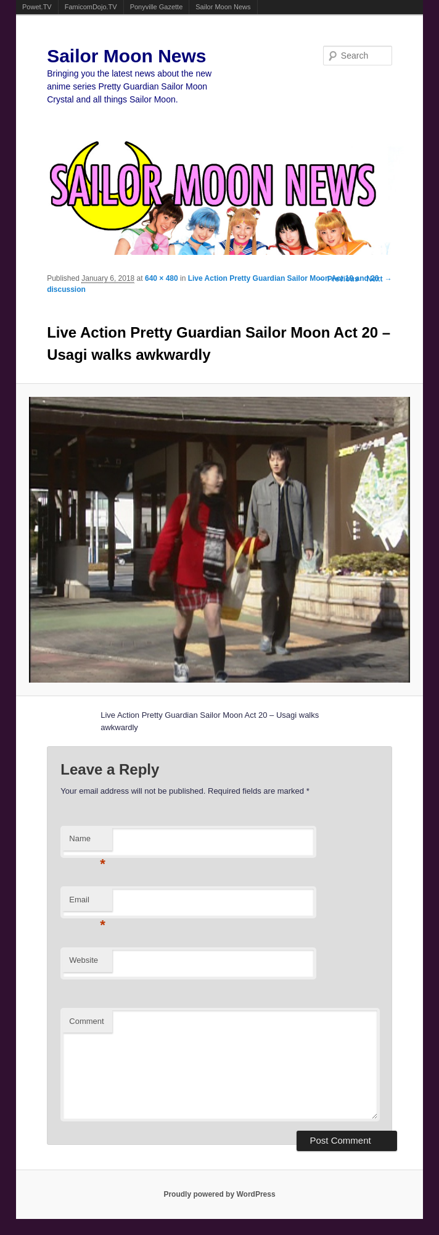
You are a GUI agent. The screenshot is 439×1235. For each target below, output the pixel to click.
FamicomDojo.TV (91, 6)
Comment (86, 1021)
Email (87, 903)
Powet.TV (37, 6)
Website (83, 960)
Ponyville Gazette (156, 6)
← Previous (338, 279)
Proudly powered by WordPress (219, 1194)
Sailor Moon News (222, 6)
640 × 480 (161, 278)
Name (87, 842)
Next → (379, 279)
